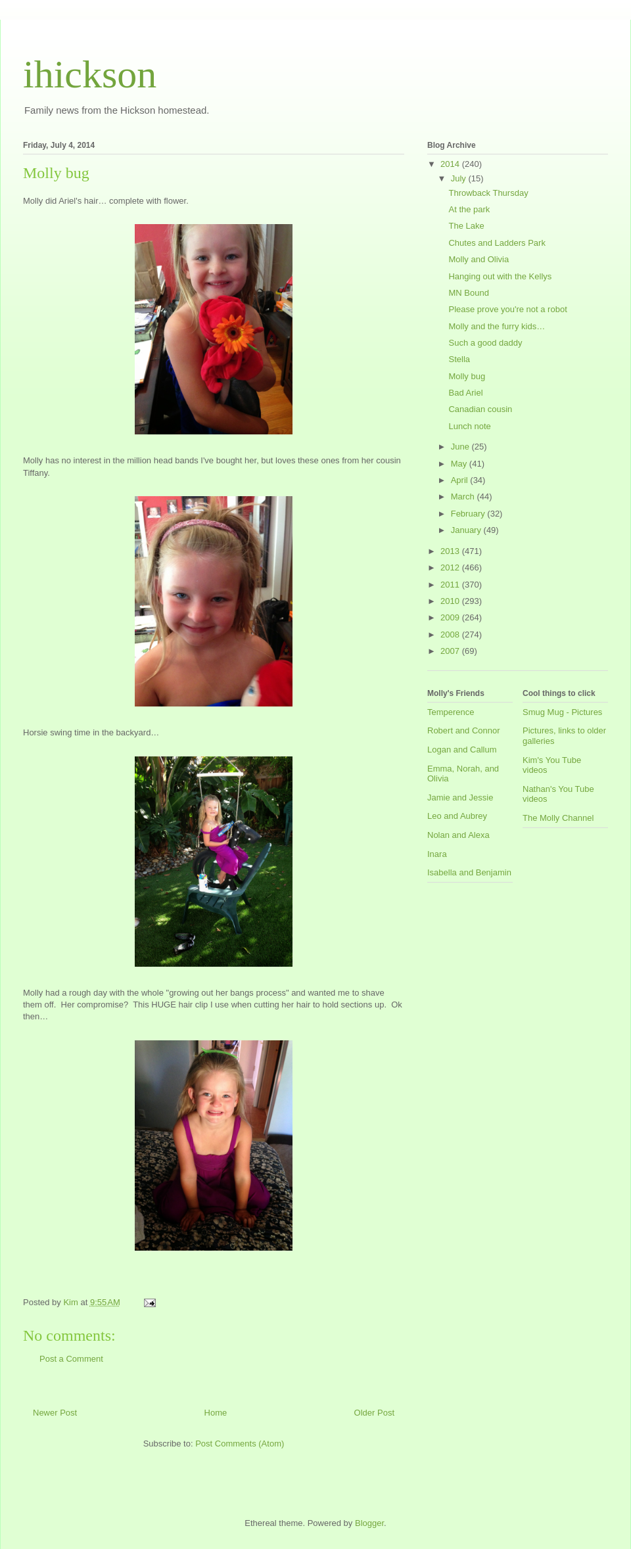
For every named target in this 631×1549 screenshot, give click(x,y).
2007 (451, 651)
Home (215, 1413)
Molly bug (466, 376)
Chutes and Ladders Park (496, 243)
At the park (469, 209)
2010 (451, 601)
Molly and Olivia (478, 259)
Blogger (369, 1523)
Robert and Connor (463, 730)
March (464, 496)
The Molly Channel (558, 818)
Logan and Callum (462, 749)
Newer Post (55, 1413)
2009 (451, 617)
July (460, 178)
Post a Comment (71, 1359)
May (460, 464)
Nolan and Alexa (458, 835)
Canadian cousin (480, 409)
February (469, 514)
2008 (451, 634)
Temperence (451, 712)
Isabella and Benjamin (469, 872)
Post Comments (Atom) (239, 1443)
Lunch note (469, 426)
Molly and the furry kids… (496, 326)
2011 (451, 585)
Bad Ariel (465, 393)
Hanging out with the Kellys (499, 276)
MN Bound (468, 293)
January (467, 530)
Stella (459, 359)
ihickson (89, 74)
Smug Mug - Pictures (562, 712)
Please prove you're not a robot (507, 309)
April (461, 480)
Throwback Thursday (488, 193)
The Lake (466, 226)
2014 (451, 164)
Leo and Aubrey (457, 816)
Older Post (374, 1413)
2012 (451, 567)
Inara (437, 854)
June (461, 446)
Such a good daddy (485, 343)
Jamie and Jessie (460, 797)
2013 (451, 551)
